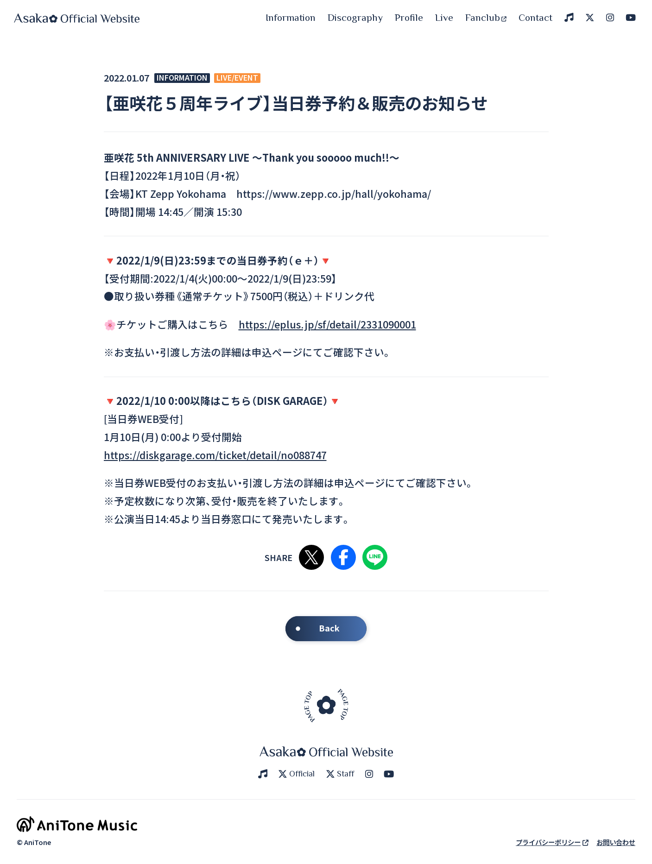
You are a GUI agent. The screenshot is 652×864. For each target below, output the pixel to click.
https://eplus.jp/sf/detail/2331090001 (327, 324)
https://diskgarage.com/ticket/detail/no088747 (215, 455)
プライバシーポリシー (552, 842)
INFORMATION (182, 78)
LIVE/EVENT (237, 78)
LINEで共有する (374, 557)
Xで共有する (311, 557)
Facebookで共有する (343, 557)
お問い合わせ (615, 842)
